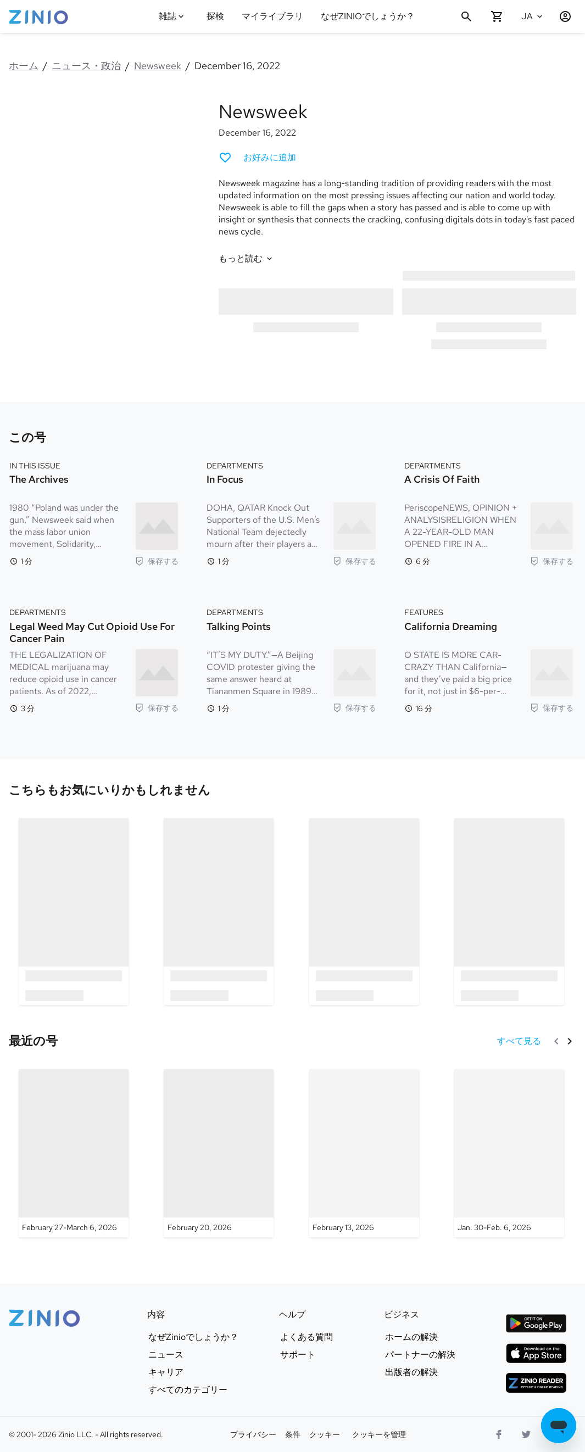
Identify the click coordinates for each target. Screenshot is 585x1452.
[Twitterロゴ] (526, 1434)
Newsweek (157, 65)
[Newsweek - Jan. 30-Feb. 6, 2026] (509, 1153)
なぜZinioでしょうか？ (193, 1337)
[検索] (466, 16)
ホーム (23, 65)
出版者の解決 (411, 1372)
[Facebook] (499, 1434)
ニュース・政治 (86, 65)
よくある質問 (306, 1337)
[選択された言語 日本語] (533, 16)
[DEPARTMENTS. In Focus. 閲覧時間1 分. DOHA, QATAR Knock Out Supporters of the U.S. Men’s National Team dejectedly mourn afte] (291, 512)
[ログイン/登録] (560, 16)
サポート (297, 1355)
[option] (73, 911)
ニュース (165, 1355)
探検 (215, 16)
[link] (109, 790)
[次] (569, 1041)
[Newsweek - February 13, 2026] (364, 1153)
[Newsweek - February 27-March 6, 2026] (74, 1153)
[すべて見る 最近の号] (519, 1041)
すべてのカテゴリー (187, 1390)
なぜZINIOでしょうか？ (368, 16)
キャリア (165, 1372)
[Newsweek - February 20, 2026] (219, 1153)
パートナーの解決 (420, 1355)
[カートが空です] (497, 16)
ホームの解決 (411, 1337)
